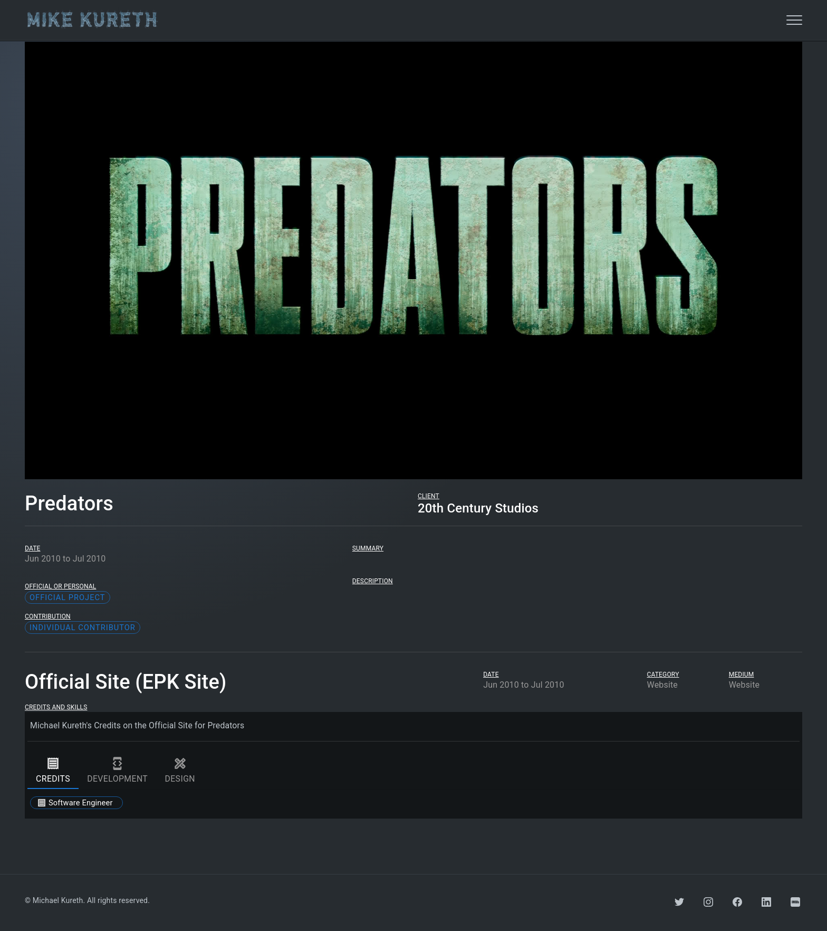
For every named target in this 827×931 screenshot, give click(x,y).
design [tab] (180, 770)
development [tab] (117, 770)
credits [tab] (53, 770)
